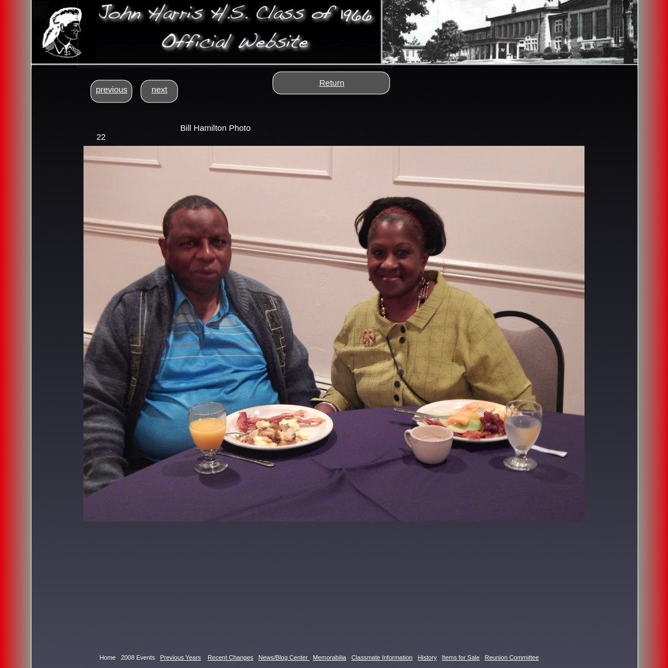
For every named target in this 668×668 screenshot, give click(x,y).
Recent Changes (230, 657)
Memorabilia (329, 657)
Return (331, 82)
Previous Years (180, 657)
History (427, 657)
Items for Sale (461, 657)
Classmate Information (381, 657)
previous (111, 89)
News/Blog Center (284, 657)
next (159, 89)
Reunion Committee (512, 657)
